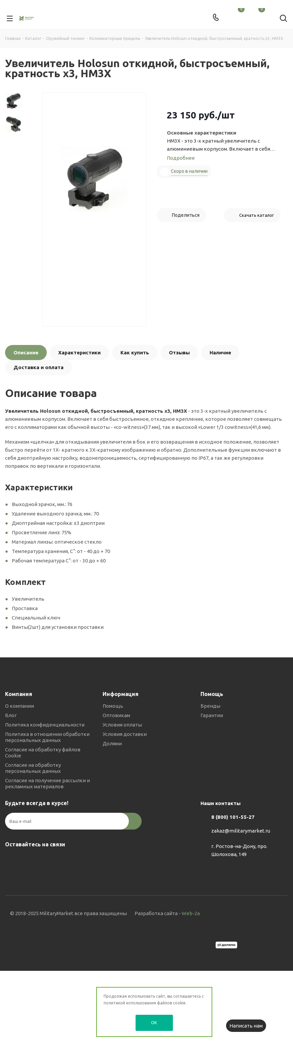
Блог (11, 715)
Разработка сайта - (167, 913)
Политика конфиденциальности (44, 725)
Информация (121, 694)
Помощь (113, 706)
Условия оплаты (122, 725)
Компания (18, 694)
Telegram (28, 860)
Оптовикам (116, 715)
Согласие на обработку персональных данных (33, 768)
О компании (19, 706)
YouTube (45, 860)
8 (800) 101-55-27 (233, 817)
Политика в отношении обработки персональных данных (47, 737)
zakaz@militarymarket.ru (240, 831)
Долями (112, 743)
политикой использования (130, 1003)
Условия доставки (125, 734)
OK (154, 1022)
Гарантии (211, 715)
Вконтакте (12, 860)
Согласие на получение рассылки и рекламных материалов (47, 783)
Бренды (210, 706)
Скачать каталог (256, 215)
